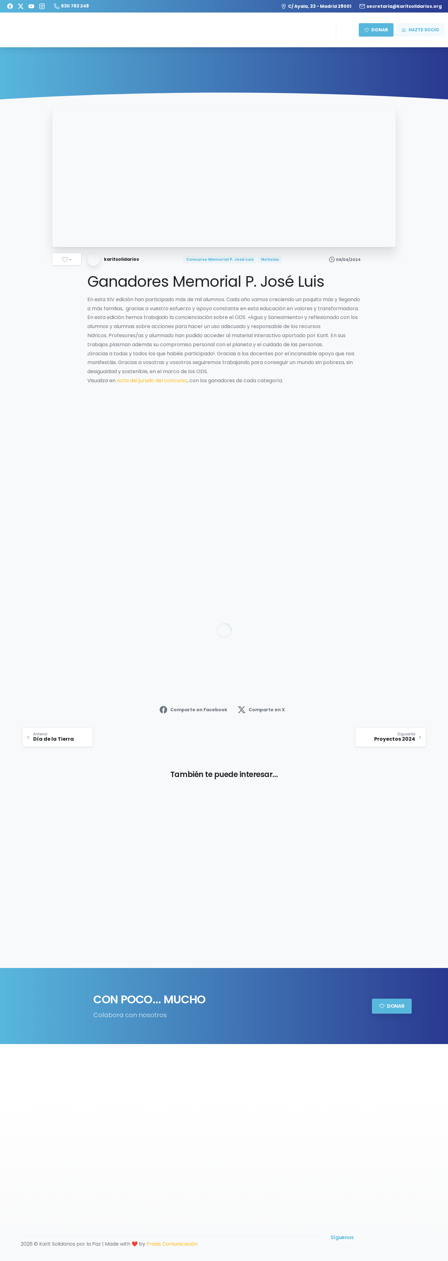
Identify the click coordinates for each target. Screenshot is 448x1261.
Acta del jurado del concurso (152, 380)
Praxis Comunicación (172, 1244)
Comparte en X (261, 709)
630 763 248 (71, 6)
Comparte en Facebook (193, 709)
